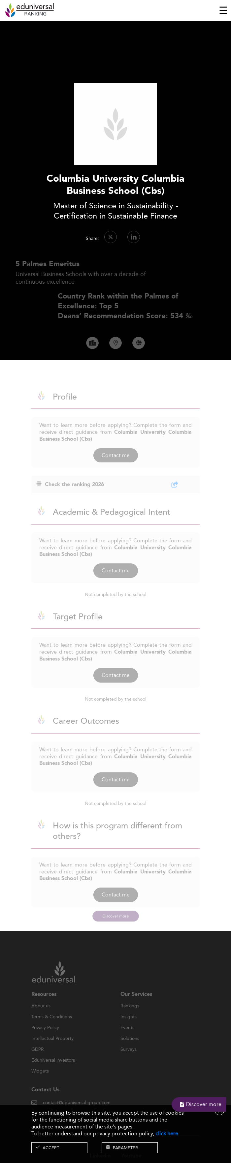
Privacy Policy (45, 1036)
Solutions (129, 1047)
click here (166, 1133)
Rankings (129, 1014)
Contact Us (45, 1098)
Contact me (116, 463)
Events (127, 1036)
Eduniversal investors (53, 1068)
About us (40, 1014)
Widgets (40, 1079)
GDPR (37, 1057)
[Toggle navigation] (223, 10)
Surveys (128, 1057)
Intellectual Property (52, 1047)
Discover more (115, 915)
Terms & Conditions (51, 1025)
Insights (128, 1025)
